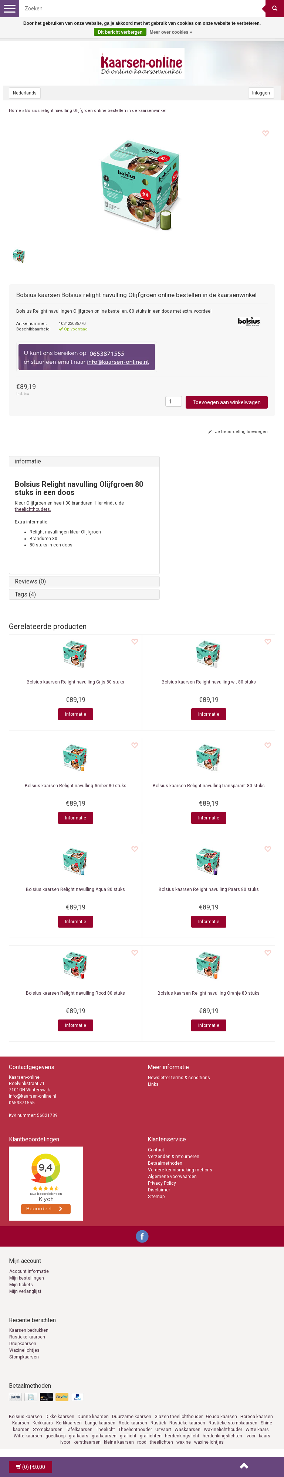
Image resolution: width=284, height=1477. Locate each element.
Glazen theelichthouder (179, 1416)
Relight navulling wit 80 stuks (209, 682)
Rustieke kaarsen (27, 1337)
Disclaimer (159, 1189)
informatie (28, 461)
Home (15, 110)
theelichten (161, 1442)
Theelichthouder (135, 1429)
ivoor (251, 1435)
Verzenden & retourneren (173, 1156)
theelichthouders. (33, 509)
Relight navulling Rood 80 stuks (75, 993)
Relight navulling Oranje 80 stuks (209, 993)
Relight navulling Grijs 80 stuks (75, 682)
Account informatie (29, 1271)
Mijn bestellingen (26, 1278)
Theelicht (105, 1429)
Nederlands (25, 93)
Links (153, 1084)
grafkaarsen (104, 1435)
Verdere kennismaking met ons (180, 1169)
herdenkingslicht (182, 1435)
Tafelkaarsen (79, 1429)
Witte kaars (257, 1429)
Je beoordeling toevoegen (238, 431)
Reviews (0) (30, 581)
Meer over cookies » (171, 32)
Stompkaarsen (24, 1357)
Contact (156, 1149)
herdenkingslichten (222, 1435)
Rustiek (158, 1423)
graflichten (151, 1435)
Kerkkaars (43, 1423)
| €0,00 (30, 1467)
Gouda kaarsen (221, 1416)
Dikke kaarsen (59, 1416)
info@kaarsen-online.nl (32, 1096)
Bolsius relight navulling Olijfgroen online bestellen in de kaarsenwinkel (95, 110)
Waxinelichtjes (24, 1350)
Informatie (75, 714)
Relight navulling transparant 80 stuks (209, 785)
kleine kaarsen (119, 1442)
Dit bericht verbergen (120, 32)
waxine (183, 1442)
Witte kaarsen (28, 1435)
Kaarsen (20, 1423)
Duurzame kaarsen (131, 1416)
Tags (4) (25, 594)
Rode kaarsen (133, 1423)
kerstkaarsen (87, 1442)
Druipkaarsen (22, 1343)
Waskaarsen (187, 1429)
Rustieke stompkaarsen (233, 1423)
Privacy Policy (162, 1183)
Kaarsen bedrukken (28, 1330)
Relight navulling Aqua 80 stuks (75, 889)
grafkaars (78, 1435)
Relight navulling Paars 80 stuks (209, 889)
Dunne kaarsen (93, 1416)
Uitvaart (163, 1429)
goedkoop (55, 1435)
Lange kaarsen (100, 1423)
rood (141, 1442)
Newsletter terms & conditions (179, 1077)
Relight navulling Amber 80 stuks (75, 785)
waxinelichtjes (209, 1442)
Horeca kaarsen (256, 1416)
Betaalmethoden (165, 1163)
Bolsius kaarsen (25, 1416)
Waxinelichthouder (223, 1429)
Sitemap (156, 1196)
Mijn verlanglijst (25, 1291)
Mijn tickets (21, 1284)
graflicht (128, 1435)
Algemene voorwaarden (172, 1176)
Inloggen (261, 93)
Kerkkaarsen (69, 1423)
